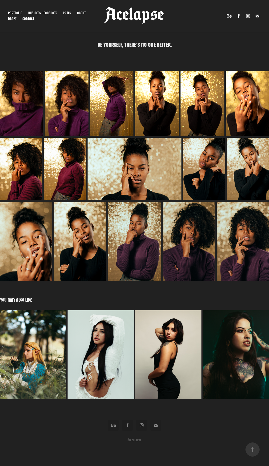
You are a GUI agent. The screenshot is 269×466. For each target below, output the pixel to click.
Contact (28, 18)
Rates (67, 13)
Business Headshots (42, 13)
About (81, 13)
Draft (12, 18)
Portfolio (15, 13)
